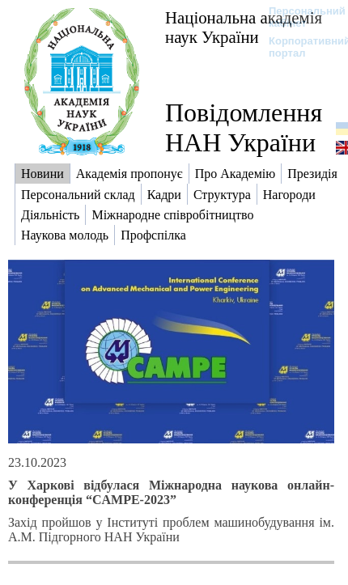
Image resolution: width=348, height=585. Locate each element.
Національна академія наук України (243, 27)
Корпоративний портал (299, 47)
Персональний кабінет (299, 17)
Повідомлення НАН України (243, 127)
